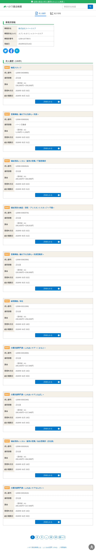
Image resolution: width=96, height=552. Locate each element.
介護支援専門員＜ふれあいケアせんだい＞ (27, 488)
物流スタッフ (16, 68)
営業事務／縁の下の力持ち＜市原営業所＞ (27, 254)
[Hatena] (17, 50)
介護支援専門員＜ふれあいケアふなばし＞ (27, 395)
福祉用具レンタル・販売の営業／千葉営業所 (28, 161)
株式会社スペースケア (27, 28)
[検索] (90, 7)
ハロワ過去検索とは (34, 547)
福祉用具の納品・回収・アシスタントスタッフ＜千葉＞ (33, 208)
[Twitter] (5, 50)
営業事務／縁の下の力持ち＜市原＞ (25, 114)
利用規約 (63, 547)
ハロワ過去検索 (12, 6)
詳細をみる (52, 102)
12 (51, 537)
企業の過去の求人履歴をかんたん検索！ (48, 2)
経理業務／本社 (17, 301)
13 (55, 537)
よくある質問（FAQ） (50, 547)
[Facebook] (11, 50)
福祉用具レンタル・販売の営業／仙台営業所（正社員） (33, 441)
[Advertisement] (75, 35)
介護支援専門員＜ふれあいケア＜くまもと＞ (28, 348)
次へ (62, 537)
